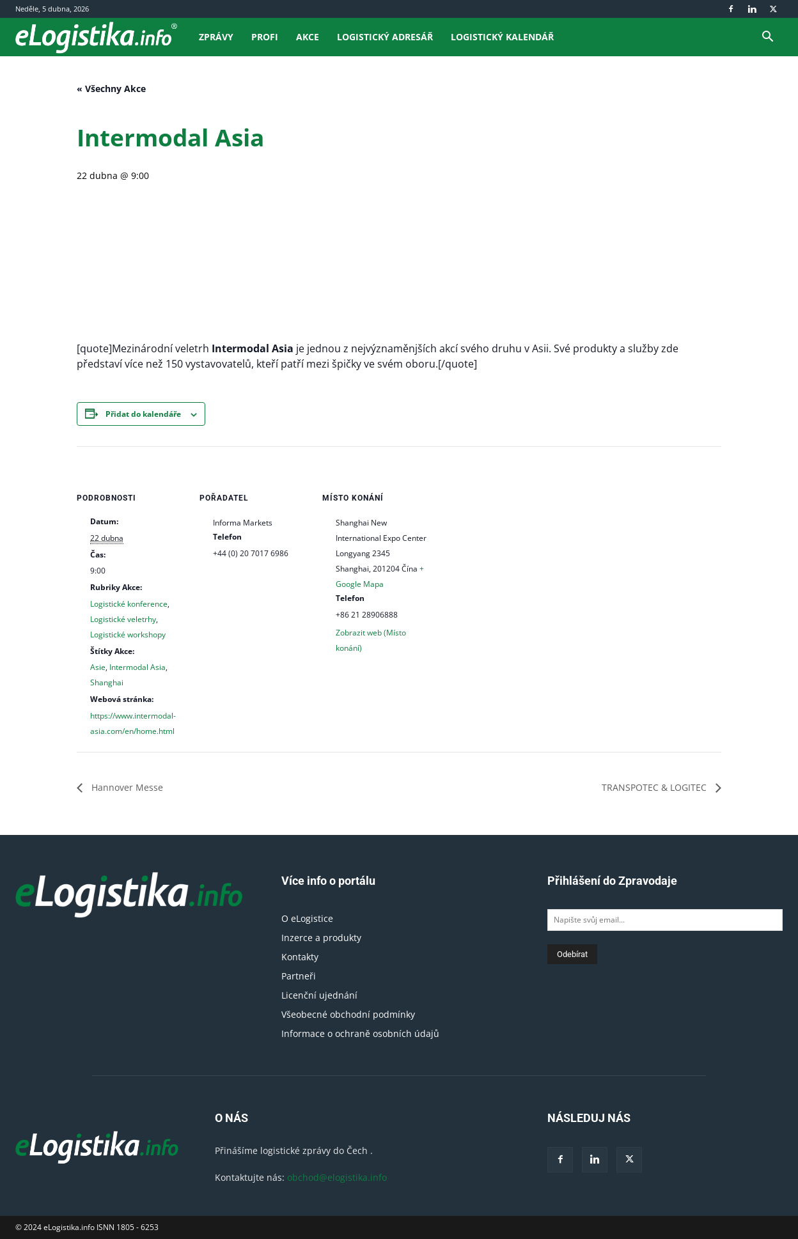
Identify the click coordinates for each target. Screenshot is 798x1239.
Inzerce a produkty (321, 937)
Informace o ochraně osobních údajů (360, 1033)
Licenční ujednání (319, 995)
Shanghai (106, 682)
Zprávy (216, 37)
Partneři (298, 976)
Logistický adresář (385, 37)
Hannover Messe (126, 787)
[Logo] (102, 37)
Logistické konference (129, 603)
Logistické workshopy (128, 634)
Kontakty (299, 957)
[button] (767, 38)
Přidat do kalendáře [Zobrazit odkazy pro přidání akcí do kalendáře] (143, 414)
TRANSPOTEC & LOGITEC (655, 787)
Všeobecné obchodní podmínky (348, 1014)
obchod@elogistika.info (337, 1177)
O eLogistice (307, 918)
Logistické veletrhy (123, 619)
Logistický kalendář (502, 37)
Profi (264, 37)
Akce (307, 37)
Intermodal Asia (137, 667)
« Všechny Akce (111, 88)
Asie (98, 667)
